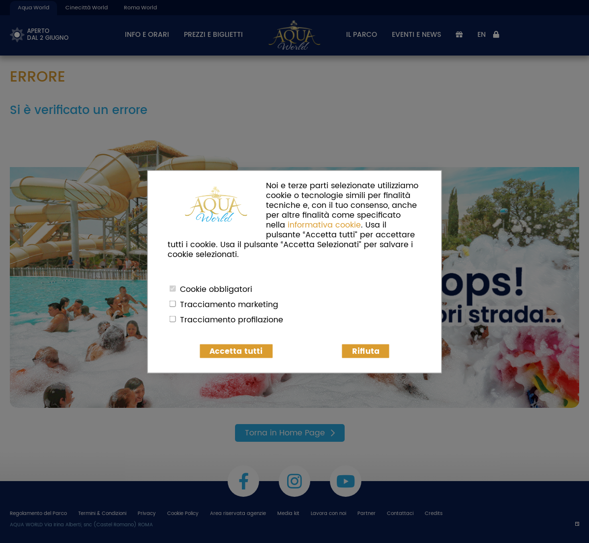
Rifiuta (366, 350)
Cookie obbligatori (216, 289)
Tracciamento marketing (229, 304)
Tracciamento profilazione (231, 319)
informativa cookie (324, 224)
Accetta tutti (236, 350)
